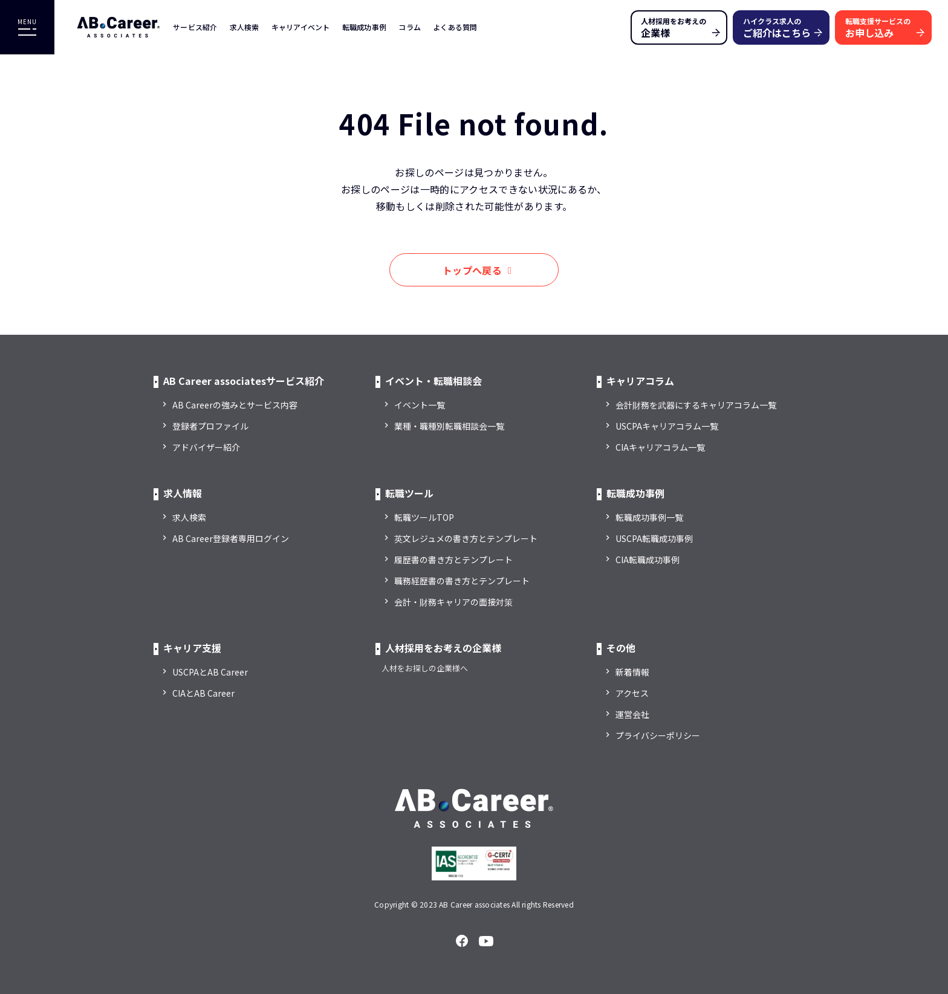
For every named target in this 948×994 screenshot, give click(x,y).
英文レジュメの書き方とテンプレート (465, 538)
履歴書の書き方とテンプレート (453, 559)
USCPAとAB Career (210, 672)
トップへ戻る (472, 270)
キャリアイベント (300, 27)
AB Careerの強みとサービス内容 (234, 405)
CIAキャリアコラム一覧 (660, 447)
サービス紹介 (195, 27)
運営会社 (632, 714)
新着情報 (632, 672)
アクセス (632, 693)
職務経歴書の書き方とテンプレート (462, 581)
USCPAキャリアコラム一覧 (666, 426)
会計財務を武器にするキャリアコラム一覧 (695, 405)
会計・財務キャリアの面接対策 (453, 602)
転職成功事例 (364, 27)
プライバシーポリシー (657, 735)
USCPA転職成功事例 (654, 538)
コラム (409, 27)
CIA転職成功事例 (647, 559)
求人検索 (244, 27)
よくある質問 (455, 27)
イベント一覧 (419, 405)
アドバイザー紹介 (206, 447)
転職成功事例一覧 (649, 517)
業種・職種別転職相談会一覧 (449, 426)
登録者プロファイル (210, 426)
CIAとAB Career (203, 693)
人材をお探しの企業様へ (424, 668)
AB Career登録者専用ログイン (230, 538)
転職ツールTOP (424, 517)
